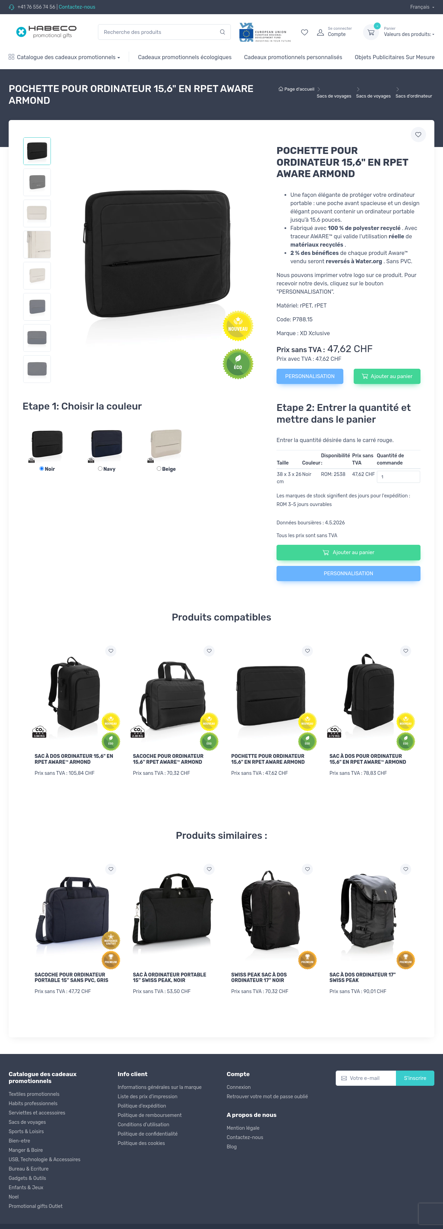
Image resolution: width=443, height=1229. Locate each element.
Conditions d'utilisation (143, 1124)
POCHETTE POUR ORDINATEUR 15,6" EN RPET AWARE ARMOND (268, 759)
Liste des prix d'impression (148, 1096)
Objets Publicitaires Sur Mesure (395, 57)
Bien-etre (19, 1140)
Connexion (239, 1086)
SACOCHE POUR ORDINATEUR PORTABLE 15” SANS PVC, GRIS (71, 977)
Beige (166, 469)
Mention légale (243, 1127)
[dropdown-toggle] (371, 32)
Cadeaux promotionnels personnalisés (293, 57)
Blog (232, 1146)
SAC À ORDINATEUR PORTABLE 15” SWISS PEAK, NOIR (169, 977)
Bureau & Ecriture (28, 1168)
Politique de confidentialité (148, 1133)
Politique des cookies (141, 1142)
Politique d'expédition (142, 1105)
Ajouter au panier (387, 376)
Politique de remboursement (150, 1114)
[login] (334, 32)
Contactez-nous (77, 7)
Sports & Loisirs (26, 1131)
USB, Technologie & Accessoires (44, 1159)
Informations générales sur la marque (160, 1086)
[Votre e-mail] (366, 1077)
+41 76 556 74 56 (36, 7)
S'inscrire (415, 1077)
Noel (14, 1196)
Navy (107, 469)
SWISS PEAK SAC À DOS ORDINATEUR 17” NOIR (259, 977)
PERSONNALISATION (310, 376)
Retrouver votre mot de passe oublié (267, 1096)
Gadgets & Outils (27, 1178)
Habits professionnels (33, 1103)
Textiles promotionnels (34, 1094)
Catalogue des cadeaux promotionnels (62, 57)
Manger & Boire (26, 1150)
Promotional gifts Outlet (36, 1206)
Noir (47, 469)
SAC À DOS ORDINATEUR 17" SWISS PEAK (362, 977)
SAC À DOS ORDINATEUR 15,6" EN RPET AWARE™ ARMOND (74, 759)
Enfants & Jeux (26, 1187)
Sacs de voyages (27, 1122)
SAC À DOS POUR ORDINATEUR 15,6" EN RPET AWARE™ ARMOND (367, 759)
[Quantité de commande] (398, 477)
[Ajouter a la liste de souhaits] (110, 651)
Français (420, 7)
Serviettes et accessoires (37, 1112)
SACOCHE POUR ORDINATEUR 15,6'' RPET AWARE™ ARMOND (168, 759)
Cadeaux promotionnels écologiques (185, 57)
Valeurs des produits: (409, 32)
